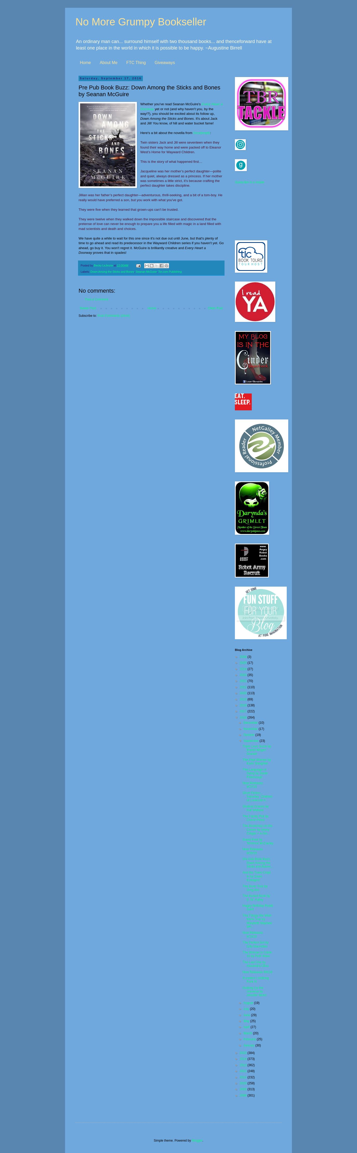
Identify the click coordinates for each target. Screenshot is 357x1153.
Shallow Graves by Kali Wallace (256, 808)
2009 (244, 1089)
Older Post (215, 308)
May (246, 1021)
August (248, 1003)
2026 (244, 657)
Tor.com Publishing (170, 271)
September (251, 741)
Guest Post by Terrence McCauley (258, 841)
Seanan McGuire (146, 271)
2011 (244, 1077)
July (246, 1009)
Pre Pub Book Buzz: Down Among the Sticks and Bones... (258, 862)
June (247, 1015)
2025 (244, 663)
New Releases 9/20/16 (253, 851)
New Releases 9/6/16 (257, 972)
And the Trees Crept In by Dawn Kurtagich (256, 876)
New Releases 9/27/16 (253, 785)
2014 (244, 1059)
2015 (244, 1053)
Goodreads (201, 133)
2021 (244, 687)
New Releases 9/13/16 (253, 934)
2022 (244, 681)
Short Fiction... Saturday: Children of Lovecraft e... (257, 796)
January (249, 1045)
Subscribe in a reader (249, 182)
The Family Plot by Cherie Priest (255, 818)
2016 (244, 717)
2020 (244, 693)
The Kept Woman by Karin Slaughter (257, 761)
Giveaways (165, 62)
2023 (244, 675)
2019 (244, 699)
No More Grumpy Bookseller (140, 21)
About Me (108, 62)
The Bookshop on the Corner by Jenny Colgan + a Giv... (257, 829)
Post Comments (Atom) (113, 316)
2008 (244, 1095)
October (249, 735)
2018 (244, 705)
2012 (244, 1071)
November (251, 729)
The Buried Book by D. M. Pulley (256, 897)
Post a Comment (96, 299)
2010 (244, 1083)
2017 (244, 711)
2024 (244, 669)
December (251, 723)
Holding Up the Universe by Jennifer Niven (255, 991)
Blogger (197, 1140)
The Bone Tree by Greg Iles (255, 888)
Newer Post (88, 308)
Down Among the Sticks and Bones (112, 271)
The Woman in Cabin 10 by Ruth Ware (257, 954)
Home (85, 62)
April (246, 1027)
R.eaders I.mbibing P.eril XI (256, 979)
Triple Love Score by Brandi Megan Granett (257, 750)
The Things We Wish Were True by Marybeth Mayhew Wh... (257, 921)
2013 (244, 1065)
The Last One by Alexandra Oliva (256, 964)
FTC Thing (136, 62)
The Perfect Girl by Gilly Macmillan (256, 944)
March (248, 1033)
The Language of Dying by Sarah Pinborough (255, 773)
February (250, 1039)
